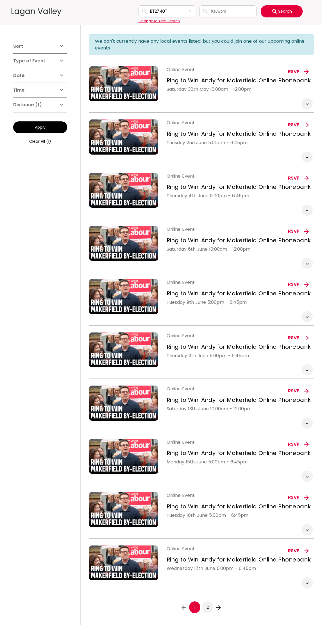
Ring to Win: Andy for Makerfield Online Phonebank (239, 80)
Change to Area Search (159, 21)
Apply (40, 127)
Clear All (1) (40, 141)
